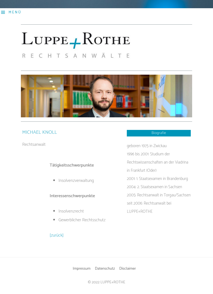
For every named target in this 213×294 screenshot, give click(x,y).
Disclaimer (127, 269)
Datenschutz (105, 269)
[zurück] (57, 235)
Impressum (82, 269)
